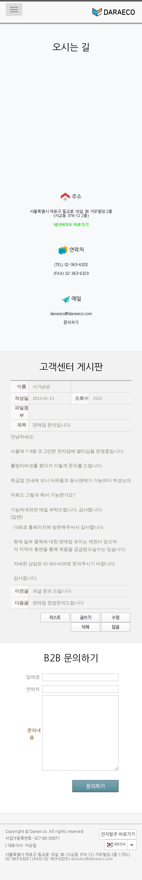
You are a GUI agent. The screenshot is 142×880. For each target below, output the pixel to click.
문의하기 (71, 322)
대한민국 (116, 844)
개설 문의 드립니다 (52, 591)
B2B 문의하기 (71, 658)
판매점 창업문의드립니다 (58, 603)
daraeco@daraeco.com (71, 314)
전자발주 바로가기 (118, 834)
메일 (71, 298)
